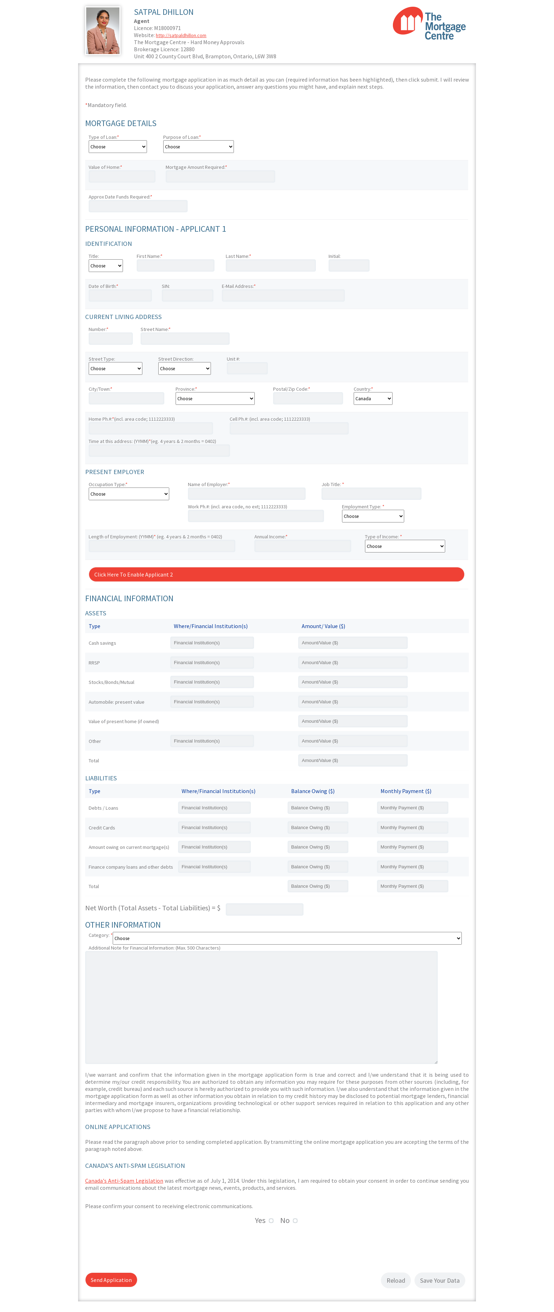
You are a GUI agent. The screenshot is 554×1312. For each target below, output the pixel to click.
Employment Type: (363, 506)
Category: (101, 935)
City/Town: (100, 389)
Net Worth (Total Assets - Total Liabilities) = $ (152, 907)
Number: (98, 329)
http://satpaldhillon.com (181, 35)
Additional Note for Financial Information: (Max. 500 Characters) (154, 948)
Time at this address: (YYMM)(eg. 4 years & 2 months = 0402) (152, 441)
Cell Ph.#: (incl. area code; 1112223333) (270, 419)
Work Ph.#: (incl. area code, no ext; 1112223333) (237, 506)
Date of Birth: (103, 286)
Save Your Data (440, 1280)
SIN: (166, 286)
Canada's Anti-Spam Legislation (124, 1180)
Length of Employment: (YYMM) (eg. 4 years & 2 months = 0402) (155, 536)
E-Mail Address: (239, 286)
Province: (186, 389)
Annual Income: (271, 536)
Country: (363, 389)
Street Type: (102, 359)
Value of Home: (105, 167)
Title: (94, 256)
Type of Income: (383, 536)
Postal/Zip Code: (291, 389)
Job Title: (333, 484)
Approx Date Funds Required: (120, 197)
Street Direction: (176, 359)
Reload (396, 1280)
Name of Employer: (209, 484)
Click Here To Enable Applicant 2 (133, 574)
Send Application (111, 1279)
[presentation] (139, 1247)
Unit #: (233, 359)
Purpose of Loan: (182, 137)
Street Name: (156, 329)
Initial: (335, 256)
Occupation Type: (108, 484)
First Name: (150, 256)
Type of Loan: (104, 137)
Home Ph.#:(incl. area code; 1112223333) (132, 419)
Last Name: (238, 256)
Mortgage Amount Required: (196, 167)
